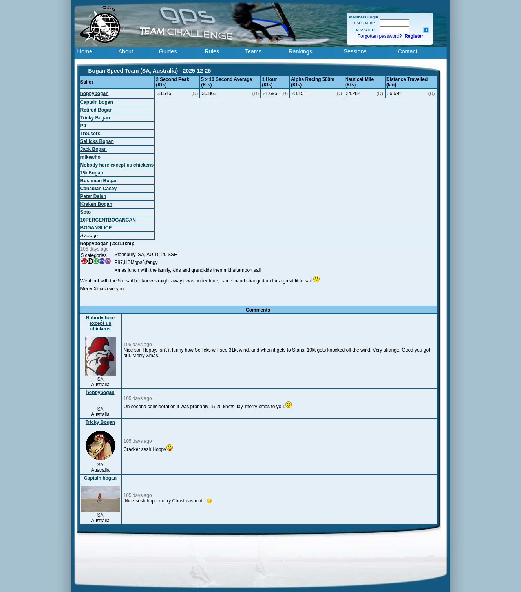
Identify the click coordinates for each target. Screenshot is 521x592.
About (125, 51)
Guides (168, 51)
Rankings (300, 51)
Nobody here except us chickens (117, 165)
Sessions (355, 51)
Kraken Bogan (96, 204)
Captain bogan (96, 102)
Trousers (90, 133)
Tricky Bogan (95, 118)
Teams (253, 51)
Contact (407, 51)
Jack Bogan (93, 149)
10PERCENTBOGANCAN (108, 220)
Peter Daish (93, 196)
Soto (85, 212)
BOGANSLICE (96, 228)
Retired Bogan (96, 110)
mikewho (90, 157)
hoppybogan (94, 93)
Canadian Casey (98, 188)
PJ (83, 125)
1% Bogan (91, 173)
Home (84, 51)
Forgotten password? (380, 36)
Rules (212, 51)
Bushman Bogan (99, 180)
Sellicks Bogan (97, 141)
